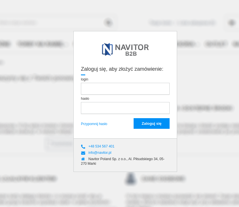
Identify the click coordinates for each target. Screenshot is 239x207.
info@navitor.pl (99, 153)
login (85, 79)
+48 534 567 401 (101, 147)
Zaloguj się (152, 123)
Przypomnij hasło (94, 124)
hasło (85, 99)
